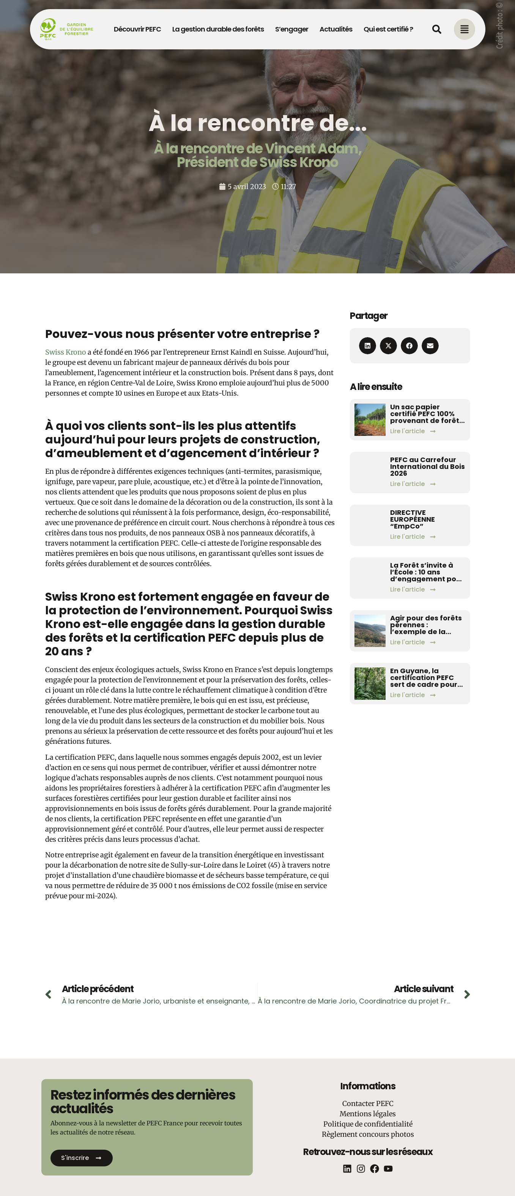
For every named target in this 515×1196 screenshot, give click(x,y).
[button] (367, 345)
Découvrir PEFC (137, 29)
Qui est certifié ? (388, 29)
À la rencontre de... (257, 123)
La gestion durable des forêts (218, 29)
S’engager (291, 29)
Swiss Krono (65, 352)
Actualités (336, 29)
